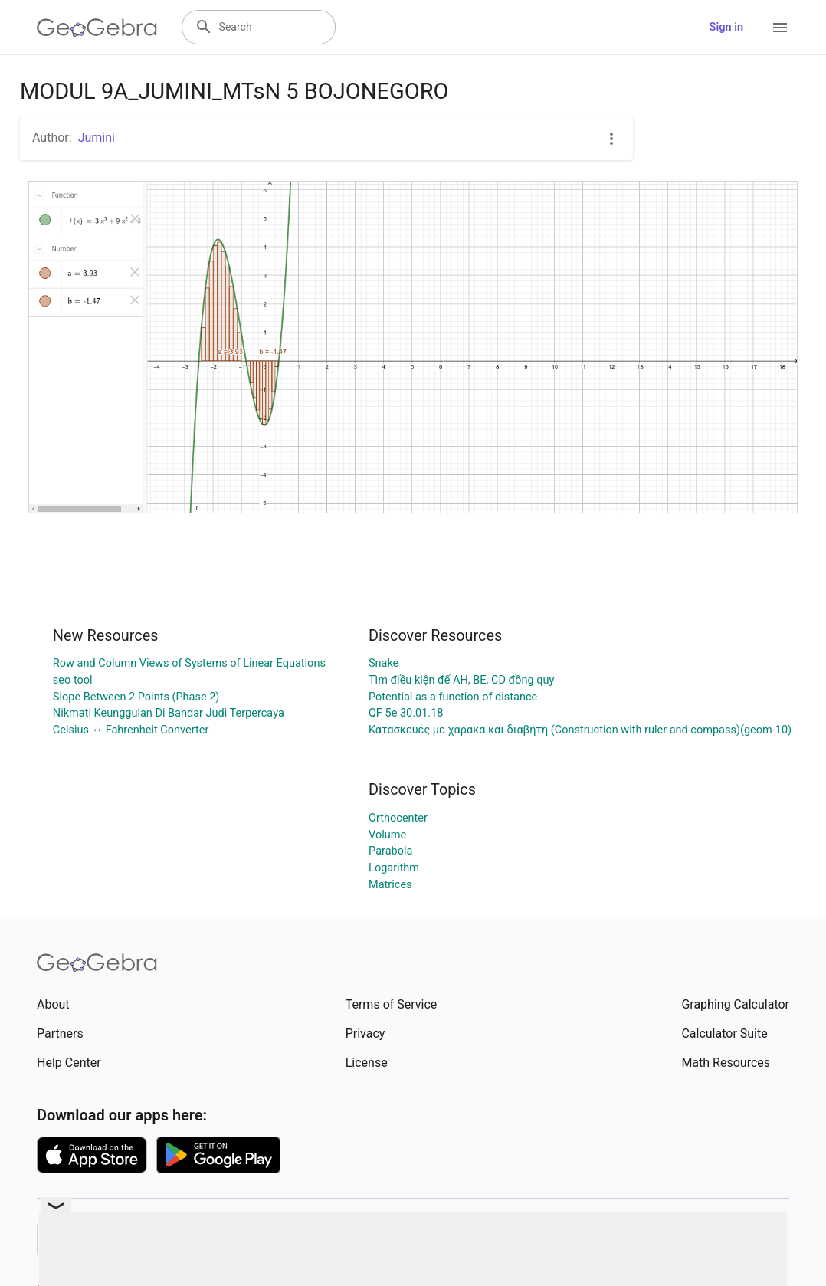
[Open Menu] (780, 27)
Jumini (96, 137)
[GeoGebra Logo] (97, 27)
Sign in (726, 27)
